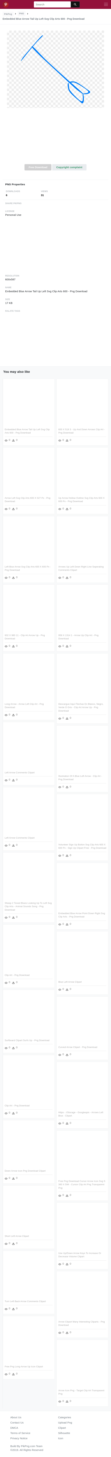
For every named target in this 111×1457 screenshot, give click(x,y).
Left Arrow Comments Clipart (20, 772)
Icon (60, 1438)
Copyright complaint (69, 167)
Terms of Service (20, 1433)
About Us (16, 1417)
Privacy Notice (19, 1438)
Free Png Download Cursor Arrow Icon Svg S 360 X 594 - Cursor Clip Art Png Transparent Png (81, 1184)
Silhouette (64, 1433)
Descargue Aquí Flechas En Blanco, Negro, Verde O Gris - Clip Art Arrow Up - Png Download (81, 707)
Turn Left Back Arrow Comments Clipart (25, 1301)
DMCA (14, 1427)
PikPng (8, 14)
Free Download (38, 167)
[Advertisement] (55, 138)
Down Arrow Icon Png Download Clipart (25, 1171)
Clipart (62, 1427)
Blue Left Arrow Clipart (70, 982)
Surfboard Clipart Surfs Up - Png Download (27, 1040)
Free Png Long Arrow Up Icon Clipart (24, 1366)
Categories (64, 1417)
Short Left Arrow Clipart (17, 1236)
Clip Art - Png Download (17, 975)
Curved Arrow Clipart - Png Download (77, 1047)
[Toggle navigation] (106, 4)
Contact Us (17, 1422)
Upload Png (65, 1422)
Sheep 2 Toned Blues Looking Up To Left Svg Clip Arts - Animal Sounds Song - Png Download (28, 906)
